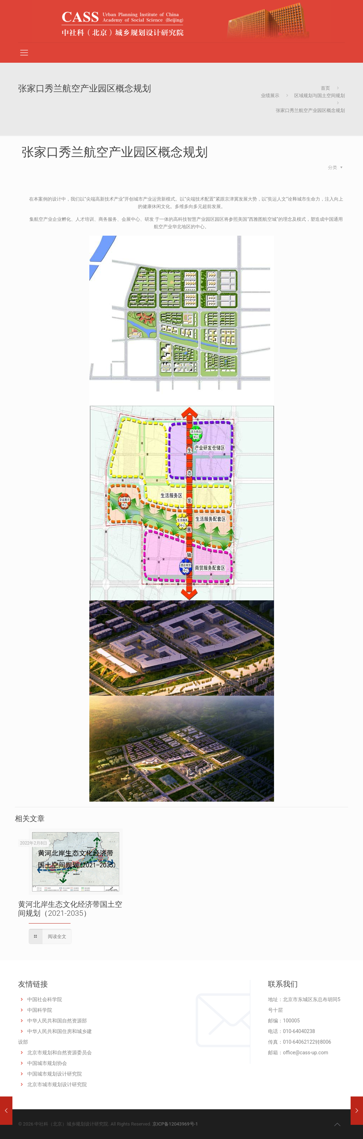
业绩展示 (270, 95)
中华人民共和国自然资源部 (57, 1020)
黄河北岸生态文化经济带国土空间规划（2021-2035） (70, 909)
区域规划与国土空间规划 (319, 95)
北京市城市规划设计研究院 (57, 1084)
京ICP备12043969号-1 (175, 1124)
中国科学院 (39, 1010)
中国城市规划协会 (47, 1063)
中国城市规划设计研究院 (54, 1074)
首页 (325, 88)
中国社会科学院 (44, 999)
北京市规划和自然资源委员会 (59, 1052)
